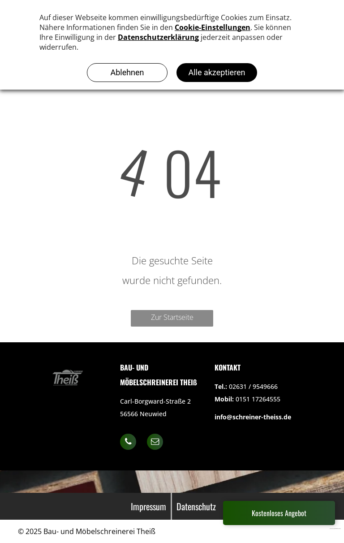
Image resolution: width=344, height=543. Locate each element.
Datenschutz (196, 506)
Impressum (148, 506)
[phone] (128, 443)
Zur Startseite (172, 317)
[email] (155, 443)
